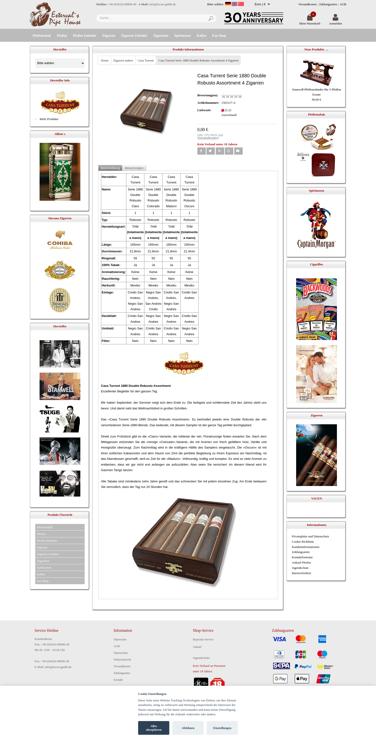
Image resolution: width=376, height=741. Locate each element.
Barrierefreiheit (301, 573)
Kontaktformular (302, 557)
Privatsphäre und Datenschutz (310, 536)
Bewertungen (134, 168)
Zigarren (108, 35)
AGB (343, 4)
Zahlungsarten (328, 4)
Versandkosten (307, 4)
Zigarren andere (123, 60)
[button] (201, 151)
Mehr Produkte (49, 119)
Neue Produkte (314, 49)
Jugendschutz (300, 568)
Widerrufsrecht (122, 659)
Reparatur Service (203, 639)
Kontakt (118, 679)
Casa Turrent (146, 60)
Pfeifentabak (42, 35)
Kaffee (201, 35)
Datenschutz (121, 653)
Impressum (120, 639)
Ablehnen (188, 728)
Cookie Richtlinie (303, 541)
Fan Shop (219, 35)
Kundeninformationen (305, 547)
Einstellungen (222, 728)
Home (105, 60)
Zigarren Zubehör (134, 35)
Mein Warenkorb (309, 21)
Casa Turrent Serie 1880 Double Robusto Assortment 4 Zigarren (199, 60)
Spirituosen (182, 35)
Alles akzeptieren (154, 728)
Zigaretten (160, 35)
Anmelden (335, 21)
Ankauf (197, 647)
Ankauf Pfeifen (301, 562)
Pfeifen (62, 35)
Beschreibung (110, 168)
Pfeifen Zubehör (84, 35)
